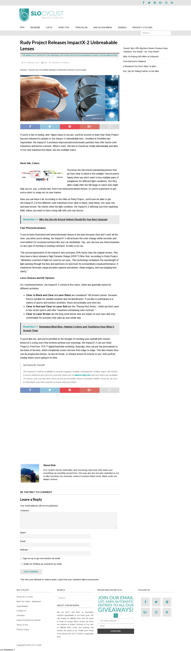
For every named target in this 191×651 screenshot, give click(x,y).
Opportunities (22, 606)
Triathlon (81, 27)
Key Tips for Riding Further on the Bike (141, 71)
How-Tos (63, 27)
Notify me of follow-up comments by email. (43, 563)
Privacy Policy (23, 629)
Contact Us (21, 610)
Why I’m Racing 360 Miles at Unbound (140, 56)
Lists (49, 27)
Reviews (35, 27)
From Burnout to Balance (134, 61)
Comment (24, 510)
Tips (21, 27)
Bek (45, 62)
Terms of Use (22, 624)
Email (23, 541)
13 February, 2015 (31, 62)
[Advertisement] (69, 426)
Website (24, 549)
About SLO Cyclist (25, 596)
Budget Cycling (142, 27)
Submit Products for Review (28, 620)
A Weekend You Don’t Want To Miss (139, 66)
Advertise (21, 615)
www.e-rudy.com (82, 374)
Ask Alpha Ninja (102, 27)
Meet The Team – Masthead (29, 601)
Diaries (122, 27)
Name (23, 532)
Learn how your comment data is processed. (78, 579)
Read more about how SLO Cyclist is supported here (75, 633)
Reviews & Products (60, 62)
